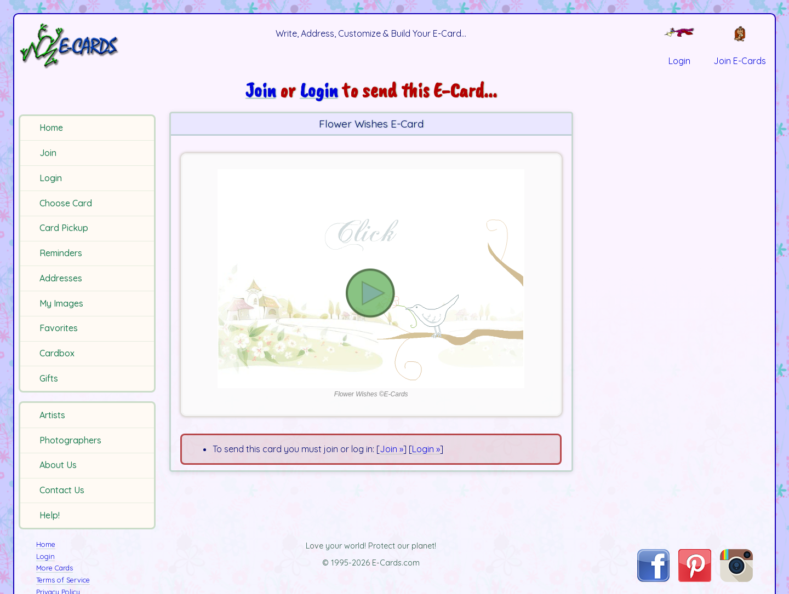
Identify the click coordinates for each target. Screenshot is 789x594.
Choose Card (65, 203)
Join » (391, 448)
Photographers (70, 440)
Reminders (60, 252)
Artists (52, 415)
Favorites (58, 327)
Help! (49, 515)
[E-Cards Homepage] (87, 45)
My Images (61, 303)
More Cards (54, 567)
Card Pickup (63, 227)
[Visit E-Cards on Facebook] (653, 578)
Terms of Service (63, 579)
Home (51, 127)
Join (47, 152)
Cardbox (57, 353)
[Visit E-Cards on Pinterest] (694, 578)
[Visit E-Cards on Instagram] (736, 578)
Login (50, 177)
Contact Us (61, 490)
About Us (58, 464)
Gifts (48, 378)
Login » (426, 448)
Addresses (60, 278)
